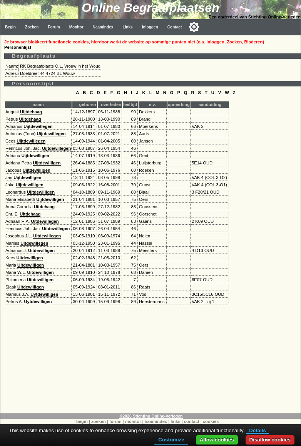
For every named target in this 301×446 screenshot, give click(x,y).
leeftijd (130, 104)
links (176, 421)
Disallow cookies (270, 440)
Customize (171, 440)
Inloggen (150, 27)
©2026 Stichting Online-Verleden (150, 416)
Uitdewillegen (45, 221)
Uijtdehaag (31, 111)
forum (115, 421)
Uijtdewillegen (37, 126)
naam (38, 104)
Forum (54, 27)
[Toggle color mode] (194, 27)
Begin (10, 27)
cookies (211, 421)
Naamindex (103, 27)
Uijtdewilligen (35, 155)
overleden (111, 104)
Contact (174, 27)
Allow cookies (217, 440)
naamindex (156, 421)
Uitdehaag (44, 206)
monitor (133, 421)
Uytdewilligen (44, 294)
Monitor (76, 27)
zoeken (98, 421)
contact (191, 421)
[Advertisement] (150, 359)
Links (127, 27)
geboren (87, 104)
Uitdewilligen (41, 250)
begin (82, 421)
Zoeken (31, 27)
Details (257, 430)
